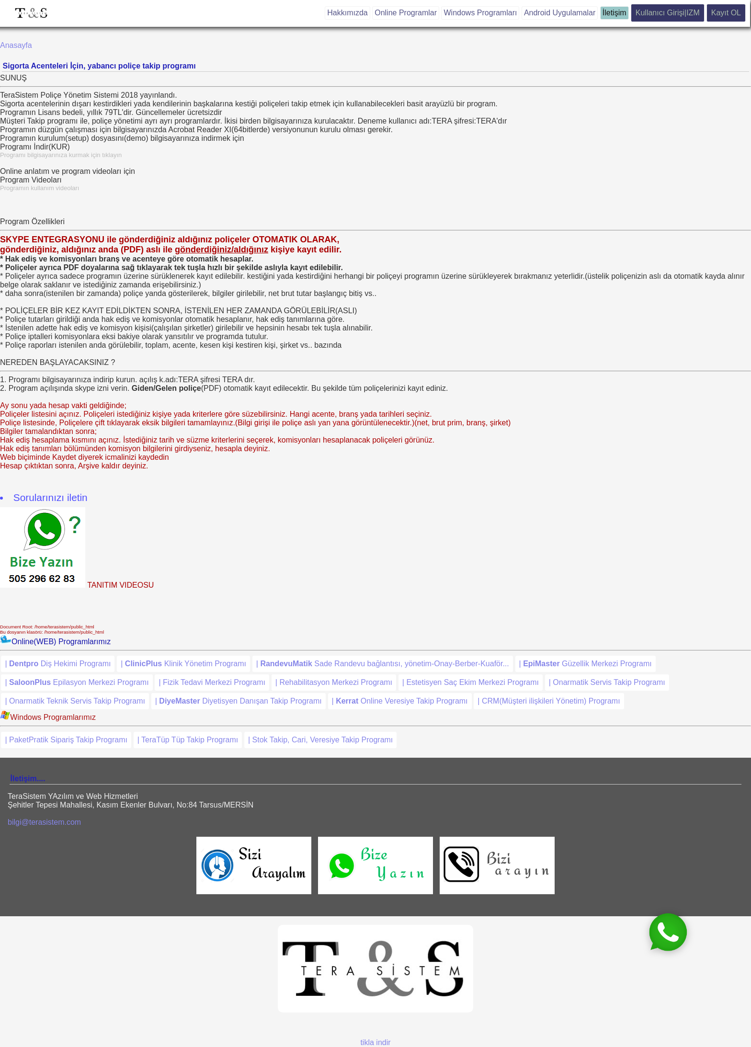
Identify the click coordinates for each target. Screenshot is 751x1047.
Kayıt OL (726, 13)
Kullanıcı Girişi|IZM (668, 13)
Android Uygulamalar (559, 13)
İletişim (614, 13)
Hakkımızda (347, 13)
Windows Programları (480, 13)
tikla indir (375, 1042)
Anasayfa (16, 45)
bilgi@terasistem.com (44, 822)
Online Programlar (406, 13)
